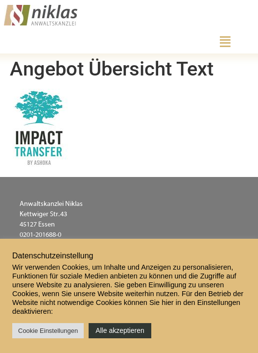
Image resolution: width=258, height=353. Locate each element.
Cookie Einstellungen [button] (48, 330)
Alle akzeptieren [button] (119, 330)
